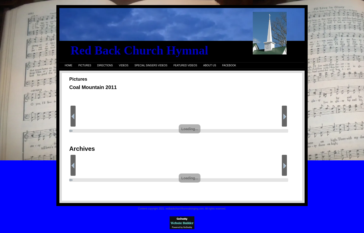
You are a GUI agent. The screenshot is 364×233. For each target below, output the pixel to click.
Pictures (84, 65)
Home (68, 65)
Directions (105, 65)
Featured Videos (185, 65)
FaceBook (229, 65)
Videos (123, 65)
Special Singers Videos (150, 65)
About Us (209, 65)
